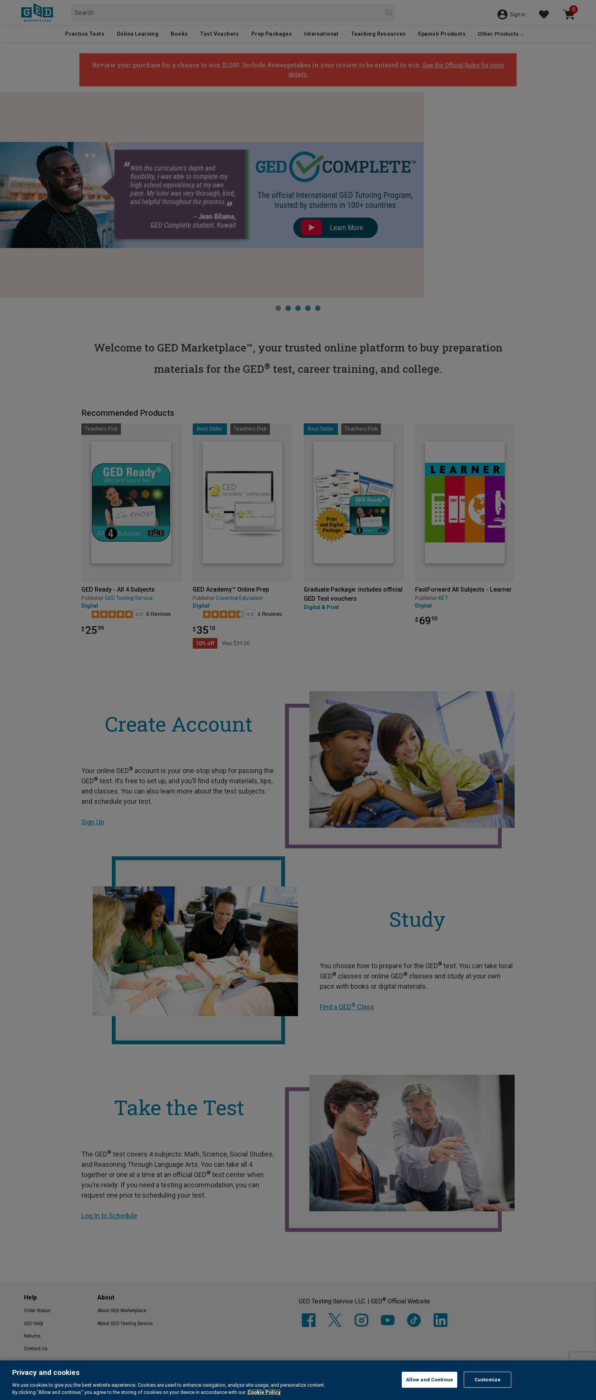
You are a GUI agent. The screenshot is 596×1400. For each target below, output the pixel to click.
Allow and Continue (429, 1379)
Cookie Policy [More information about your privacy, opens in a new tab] (264, 1392)
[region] (298, 1380)
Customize (487, 1379)
